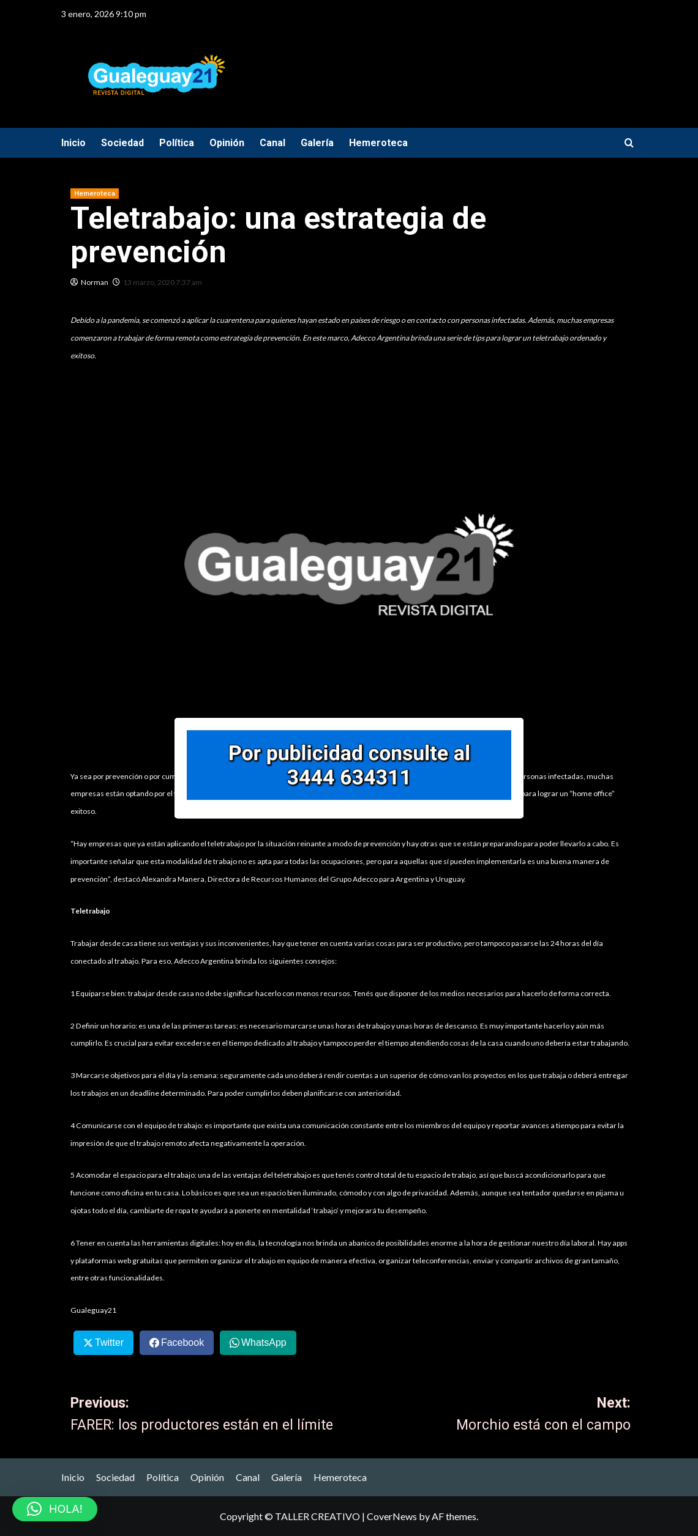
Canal (272, 143)
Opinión (226, 143)
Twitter (109, 1342)
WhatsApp (264, 1342)
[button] (54, 1509)
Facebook (182, 1342)
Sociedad (122, 143)
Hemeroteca (378, 143)
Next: (491, 1416)
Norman (94, 282)
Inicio (73, 143)
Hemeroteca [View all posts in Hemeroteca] (94, 194)
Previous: (210, 1416)
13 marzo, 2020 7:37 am (162, 282)
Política (176, 143)
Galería (317, 143)
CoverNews (392, 1516)
